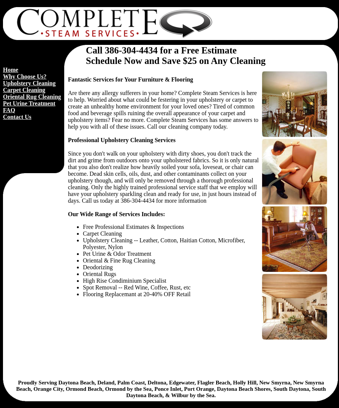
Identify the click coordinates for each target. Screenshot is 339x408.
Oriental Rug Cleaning (32, 96)
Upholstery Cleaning (29, 83)
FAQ (9, 110)
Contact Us (17, 117)
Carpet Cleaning (24, 90)
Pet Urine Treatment (29, 103)
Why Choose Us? (24, 76)
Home (10, 70)
